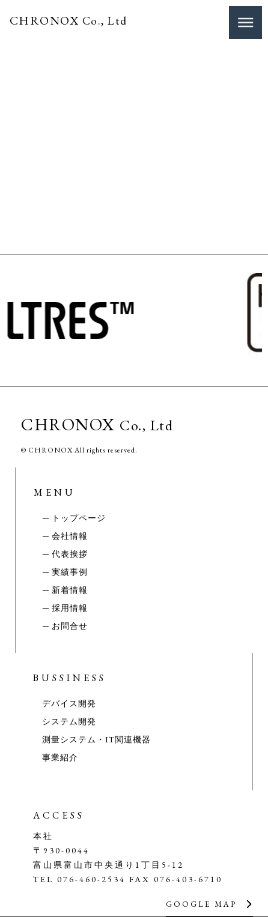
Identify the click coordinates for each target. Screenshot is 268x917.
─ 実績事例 (65, 572)
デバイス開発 (69, 703)
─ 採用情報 (65, 608)
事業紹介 (60, 757)
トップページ (79, 518)
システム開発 (69, 721)
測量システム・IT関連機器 (96, 739)
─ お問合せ (65, 626)
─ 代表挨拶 (65, 554)
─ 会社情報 (65, 536)
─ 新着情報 (65, 590)
